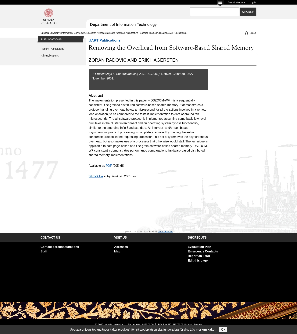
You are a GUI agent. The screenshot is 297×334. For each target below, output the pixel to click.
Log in (253, 2)
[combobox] (214, 11)
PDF (109, 165)
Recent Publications (52, 48)
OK (223, 329)
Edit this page (198, 260)
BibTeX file (96, 176)
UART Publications (104, 40)
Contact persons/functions (60, 246)
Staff (44, 251)
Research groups (106, 33)
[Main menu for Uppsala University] (220, 3)
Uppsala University (50, 33)
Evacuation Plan (199, 246)
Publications (162, 33)
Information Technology (73, 33)
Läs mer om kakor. (203, 329)
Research (91, 33)
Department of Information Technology (123, 24)
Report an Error (199, 256)
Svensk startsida (236, 2)
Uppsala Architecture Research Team (136, 33)
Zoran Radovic (165, 231)
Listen (253, 33)
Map (117, 251)
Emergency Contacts (203, 251)
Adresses (121, 246)
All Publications (178, 33)
